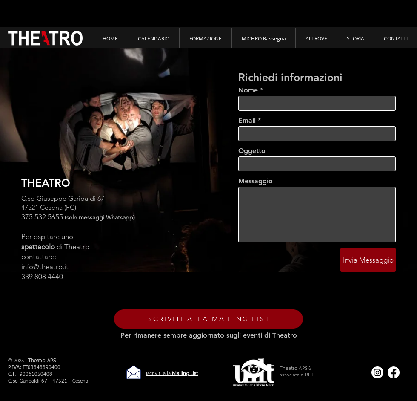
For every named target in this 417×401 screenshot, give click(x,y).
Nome (248, 90)
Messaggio (255, 181)
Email (247, 120)
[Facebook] (394, 372)
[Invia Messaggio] (368, 260)
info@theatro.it (45, 267)
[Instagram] (377, 372)
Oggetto (252, 150)
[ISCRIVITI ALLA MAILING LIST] (208, 319)
